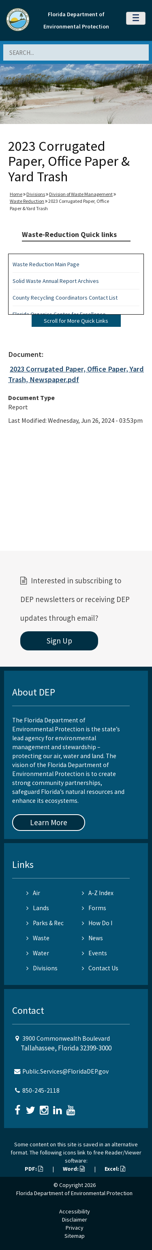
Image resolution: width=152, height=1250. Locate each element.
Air (33, 893)
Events (94, 953)
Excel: (115, 1168)
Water (37, 953)
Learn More (48, 822)
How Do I (97, 923)
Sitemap (74, 1235)
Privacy (74, 1227)
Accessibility (74, 1211)
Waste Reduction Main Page (46, 264)
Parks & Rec (45, 923)
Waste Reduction (27, 201)
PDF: (34, 1168)
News (92, 938)
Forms (94, 908)
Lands (37, 908)
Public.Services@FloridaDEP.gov (65, 1071)
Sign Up (59, 641)
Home (16, 194)
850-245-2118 (41, 1090)
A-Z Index (97, 893)
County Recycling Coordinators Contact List (65, 297)
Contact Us (100, 968)
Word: (74, 1168)
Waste (37, 938)
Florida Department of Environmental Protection (74, 1193)
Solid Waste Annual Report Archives (56, 281)
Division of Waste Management (81, 194)
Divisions (35, 194)
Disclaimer (74, 1219)
